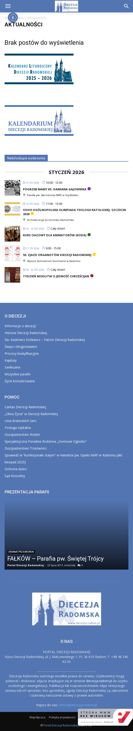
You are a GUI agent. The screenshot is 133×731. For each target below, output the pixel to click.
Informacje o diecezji (20, 326)
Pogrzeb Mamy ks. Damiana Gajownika (54, 189)
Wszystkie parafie (18, 374)
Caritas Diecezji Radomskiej (25, 407)
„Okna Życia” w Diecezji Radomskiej (31, 414)
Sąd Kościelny (15, 476)
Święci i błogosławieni (21, 346)
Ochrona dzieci (16, 469)
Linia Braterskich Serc (21, 421)
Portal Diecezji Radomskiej (25, 565)
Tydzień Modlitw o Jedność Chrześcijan (56, 276)
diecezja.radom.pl (99, 681)
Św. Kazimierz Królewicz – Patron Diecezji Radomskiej (45, 339)
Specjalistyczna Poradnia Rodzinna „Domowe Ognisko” (46, 441)
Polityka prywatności (62, 717)
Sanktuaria (12, 367)
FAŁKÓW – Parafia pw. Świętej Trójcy (55, 558)
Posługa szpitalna (18, 427)
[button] (7, 6)
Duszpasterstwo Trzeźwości (26, 448)
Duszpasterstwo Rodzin (22, 434)
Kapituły (11, 360)
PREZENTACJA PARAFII (27, 491)
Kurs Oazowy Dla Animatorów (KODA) (54, 235)
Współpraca (37, 717)
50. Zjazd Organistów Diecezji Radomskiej (57, 255)
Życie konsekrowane (20, 381)
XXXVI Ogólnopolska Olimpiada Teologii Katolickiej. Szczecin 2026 (74, 212)
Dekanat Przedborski (21, 552)
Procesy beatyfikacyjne (22, 353)
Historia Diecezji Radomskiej (26, 333)
